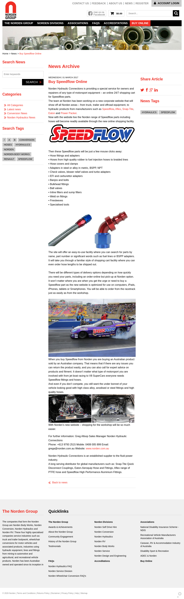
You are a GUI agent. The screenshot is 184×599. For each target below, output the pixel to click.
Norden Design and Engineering (110, 555)
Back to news (59, 482)
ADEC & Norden (148, 555)
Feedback (99, 3)
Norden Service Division (60, 571)
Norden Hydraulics (103, 536)
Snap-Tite (127, 109)
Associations (78, 23)
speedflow (25, 159)
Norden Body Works (104, 546)
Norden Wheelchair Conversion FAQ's (67, 576)
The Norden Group (18, 23)
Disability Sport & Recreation (154, 551)
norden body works (17, 154)
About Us (115, 3)
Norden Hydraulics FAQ (60, 566)
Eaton (51, 113)
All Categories (15, 105)
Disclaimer (55, 593)
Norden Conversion (104, 532)
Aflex (118, 109)
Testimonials (54, 546)
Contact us (80, 3)
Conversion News (17, 113)
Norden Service (102, 551)
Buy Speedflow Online (30, 53)
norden (9, 149)
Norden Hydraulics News (21, 117)
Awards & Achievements (60, 527)
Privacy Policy (67, 593)
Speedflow (108, 109)
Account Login (166, 3)
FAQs (96, 23)
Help (77, 593)
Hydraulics (149, 112)
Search (33, 82)
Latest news (14, 109)
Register (142, 3)
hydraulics (23, 144)
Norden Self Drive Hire (105, 527)
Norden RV (99, 541)
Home (5, 53)
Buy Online (140, 23)
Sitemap (83, 593)
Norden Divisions (50, 23)
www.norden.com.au (97, 448)
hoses (8, 144)
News (129, 3)
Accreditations (116, 23)
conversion (26, 140)
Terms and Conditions (26, 593)
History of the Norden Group (62, 541)
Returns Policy (43, 593)
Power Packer (69, 113)
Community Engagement (60, 536)
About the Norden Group (60, 532)
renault (9, 159)
